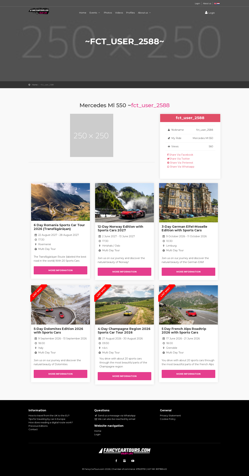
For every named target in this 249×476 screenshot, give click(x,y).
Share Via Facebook (180, 154)
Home (82, 12)
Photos (108, 12)
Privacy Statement (170, 415)
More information (60, 270)
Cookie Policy (168, 419)
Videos (119, 12)
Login (197, 3)
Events (95, 12)
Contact (33, 429)
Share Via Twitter (178, 158)
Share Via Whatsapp (180, 166)
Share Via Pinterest (180, 162)
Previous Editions (38, 425)
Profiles (130, 12)
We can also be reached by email (114, 419)
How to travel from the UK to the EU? (49, 415)
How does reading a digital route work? (51, 422)
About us (207, 3)
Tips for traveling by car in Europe (47, 419)
